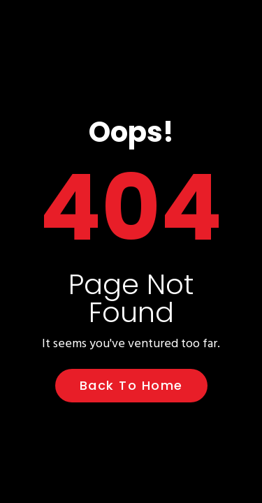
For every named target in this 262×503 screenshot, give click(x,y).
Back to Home (131, 385)
